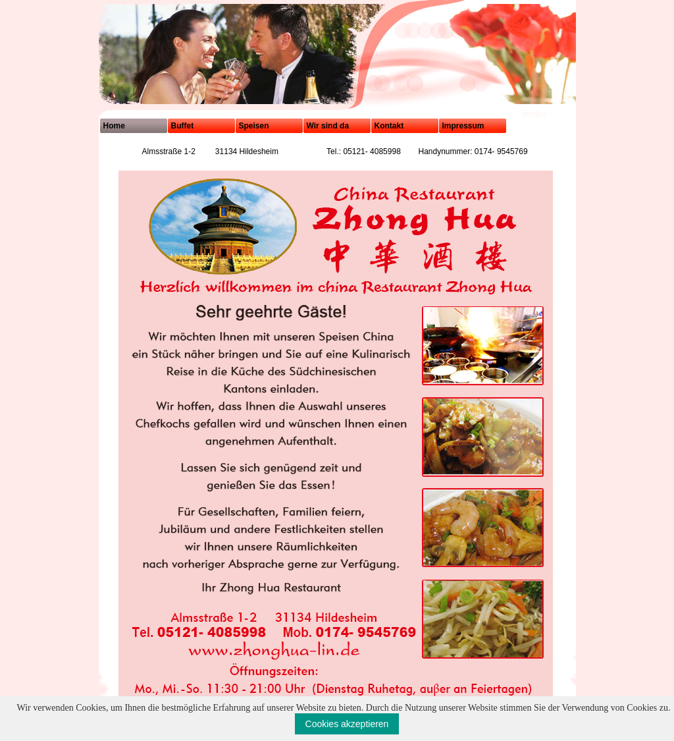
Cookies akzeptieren (347, 724)
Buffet (182, 125)
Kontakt (389, 125)
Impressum (463, 125)
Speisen (254, 125)
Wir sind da (328, 125)
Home (114, 125)
